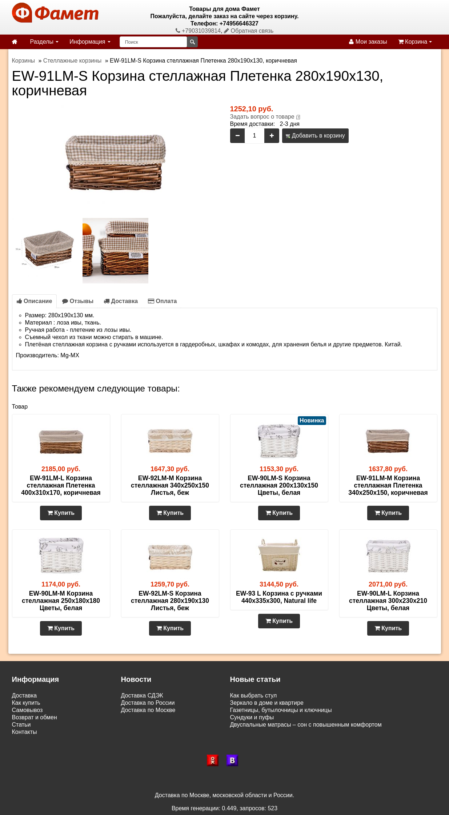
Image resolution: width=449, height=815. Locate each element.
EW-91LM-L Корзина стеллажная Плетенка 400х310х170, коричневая (60, 485)
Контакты (24, 732)
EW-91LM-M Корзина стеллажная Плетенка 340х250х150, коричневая (388, 485)
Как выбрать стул (253, 695)
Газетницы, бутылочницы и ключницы (281, 710)
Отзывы (77, 301)
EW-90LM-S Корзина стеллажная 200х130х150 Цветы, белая (279, 485)
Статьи (21, 724)
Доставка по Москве (148, 710)
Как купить (26, 703)
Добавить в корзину (315, 135)
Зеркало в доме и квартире (267, 703)
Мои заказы (368, 42)
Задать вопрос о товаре (262, 117)
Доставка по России (148, 703)
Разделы (44, 42)
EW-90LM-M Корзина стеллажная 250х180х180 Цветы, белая (61, 601)
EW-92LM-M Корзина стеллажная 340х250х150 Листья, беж (170, 485)
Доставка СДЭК (142, 695)
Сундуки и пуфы (252, 717)
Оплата (162, 301)
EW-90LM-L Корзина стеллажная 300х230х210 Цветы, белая (388, 601)
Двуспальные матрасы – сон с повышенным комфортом (306, 724)
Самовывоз (27, 710)
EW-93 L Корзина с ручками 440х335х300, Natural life (279, 597)
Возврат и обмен (34, 717)
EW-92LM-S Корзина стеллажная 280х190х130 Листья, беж (170, 601)
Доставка (121, 301)
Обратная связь (248, 31)
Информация (89, 42)
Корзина (415, 42)
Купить (61, 513)
